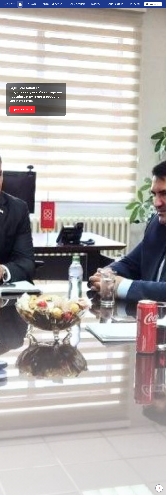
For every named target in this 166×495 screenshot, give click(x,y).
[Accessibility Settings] (159, 488)
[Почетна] (20, 4)
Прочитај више (23, 111)
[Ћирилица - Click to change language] (153, 4)
